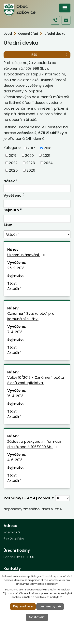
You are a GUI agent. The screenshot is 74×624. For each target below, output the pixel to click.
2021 (46, 155)
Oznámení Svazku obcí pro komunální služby (30, 316)
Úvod (8, 33)
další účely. (51, 583)
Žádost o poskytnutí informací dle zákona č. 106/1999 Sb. (34, 444)
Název (9, 181)
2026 (30, 170)
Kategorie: (12, 147)
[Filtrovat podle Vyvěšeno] (37, 204)
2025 (13, 170)
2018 (47, 148)
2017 (31, 148)
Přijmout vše (23, 606)
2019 (12, 155)
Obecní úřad (28, 33)
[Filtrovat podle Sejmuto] (37, 219)
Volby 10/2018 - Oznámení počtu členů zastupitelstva (35, 380)
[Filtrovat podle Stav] (37, 234)
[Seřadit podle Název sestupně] (17, 180)
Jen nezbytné (50, 606)
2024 (48, 162)
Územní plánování (26, 254)
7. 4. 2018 (14, 331)
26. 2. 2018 (15, 267)
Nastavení (37, 617)
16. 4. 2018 (15, 395)
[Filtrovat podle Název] (37, 188)
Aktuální (14, 288)
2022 (13, 162)
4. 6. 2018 (14, 459)
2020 (29, 155)
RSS (49, 54)
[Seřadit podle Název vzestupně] (17, 179)
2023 (30, 162)
